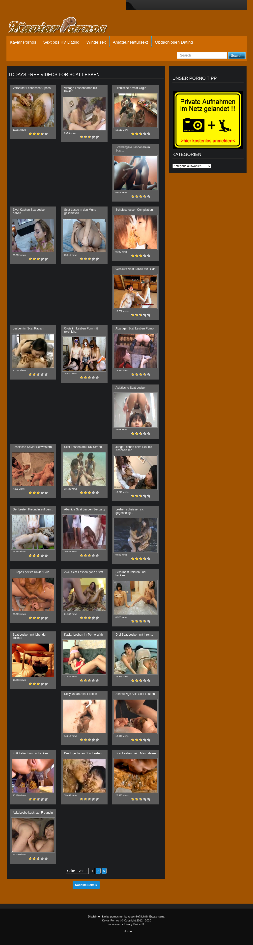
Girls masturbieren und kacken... (130, 573)
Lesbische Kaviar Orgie (130, 88)
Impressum (114, 924)
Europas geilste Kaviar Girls (31, 572)
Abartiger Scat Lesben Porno (134, 328)
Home (127, 931)
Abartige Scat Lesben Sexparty (84, 509)
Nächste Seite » (86, 885)
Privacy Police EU (134, 924)
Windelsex (96, 42)
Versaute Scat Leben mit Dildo (135, 269)
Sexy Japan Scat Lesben (80, 694)
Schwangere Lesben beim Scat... (132, 149)
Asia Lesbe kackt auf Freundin (33, 812)
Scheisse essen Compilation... (135, 209)
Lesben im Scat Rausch (28, 328)
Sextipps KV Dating (61, 42)
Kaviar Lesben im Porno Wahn (84, 634)
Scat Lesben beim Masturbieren (136, 753)
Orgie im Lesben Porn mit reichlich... (81, 330)
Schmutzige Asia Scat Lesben (135, 694)
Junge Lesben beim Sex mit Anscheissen (133, 448)
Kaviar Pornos (23, 42)
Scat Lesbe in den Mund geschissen (80, 211)
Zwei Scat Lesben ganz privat (83, 572)
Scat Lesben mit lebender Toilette (30, 636)
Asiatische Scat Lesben (130, 387)
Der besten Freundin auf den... (33, 509)
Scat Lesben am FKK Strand (83, 447)
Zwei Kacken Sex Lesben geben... (29, 211)
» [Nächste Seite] (104, 871)
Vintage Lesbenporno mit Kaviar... (80, 89)
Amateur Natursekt (130, 42)
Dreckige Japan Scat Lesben (83, 753)
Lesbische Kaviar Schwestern (32, 447)
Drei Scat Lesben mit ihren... (134, 634)
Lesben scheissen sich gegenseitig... (130, 511)
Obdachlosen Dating (174, 42)
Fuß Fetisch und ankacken (30, 753)
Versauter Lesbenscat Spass (32, 88)
